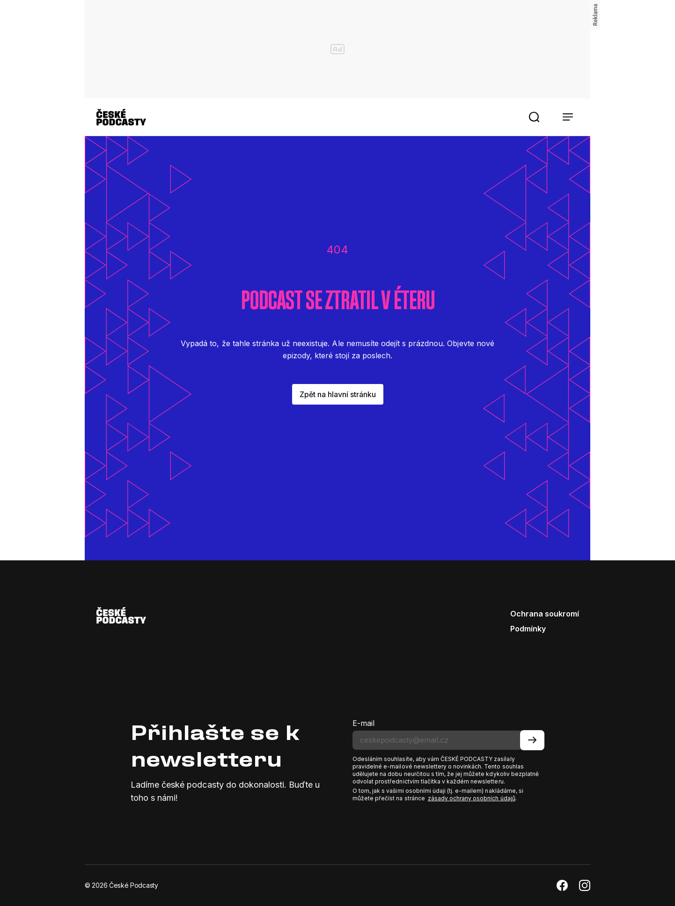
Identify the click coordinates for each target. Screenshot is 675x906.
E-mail (363, 723)
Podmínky (528, 628)
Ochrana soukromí (544, 613)
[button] (534, 117)
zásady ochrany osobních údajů (471, 798)
